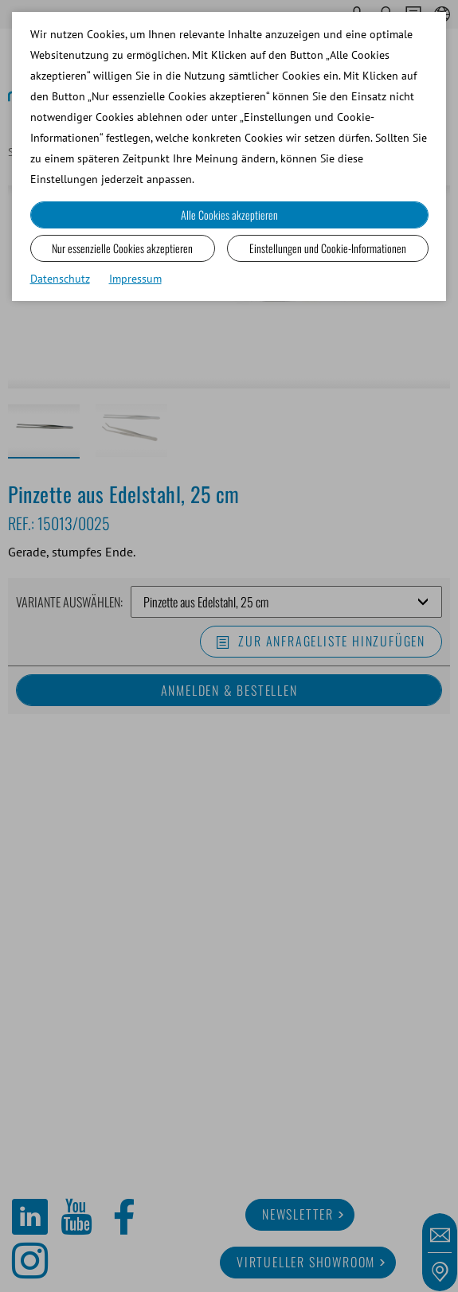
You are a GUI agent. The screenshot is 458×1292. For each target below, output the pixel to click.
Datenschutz (60, 278)
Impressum (135, 278)
